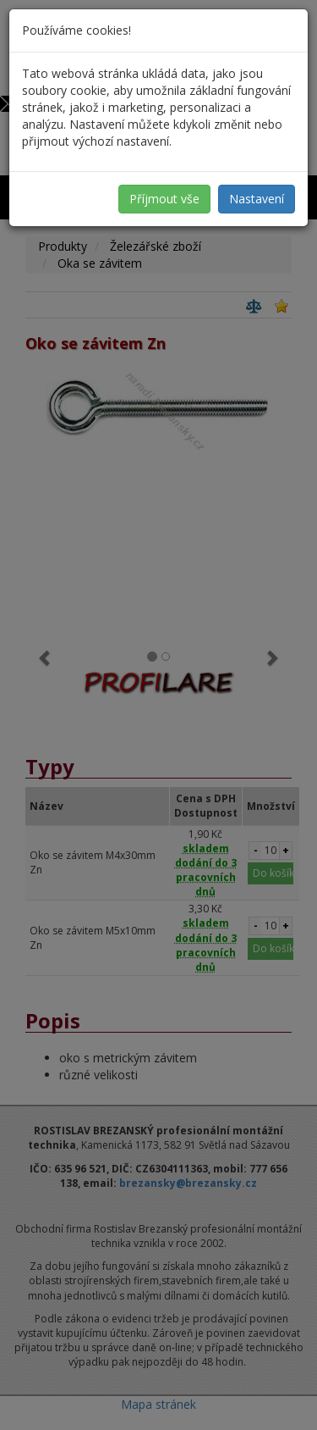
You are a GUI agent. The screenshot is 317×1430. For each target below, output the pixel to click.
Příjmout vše (164, 199)
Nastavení (256, 199)
